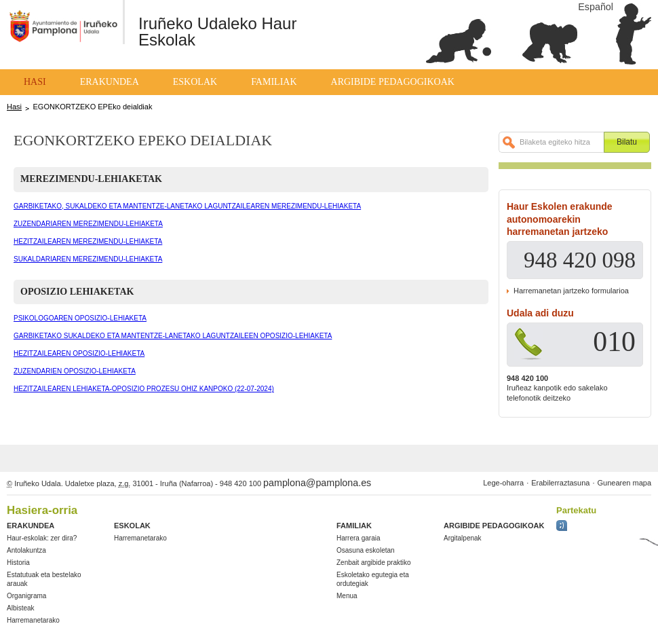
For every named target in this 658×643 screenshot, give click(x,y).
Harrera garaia (358, 538)
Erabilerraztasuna (560, 483)
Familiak (273, 82)
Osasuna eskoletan (365, 550)
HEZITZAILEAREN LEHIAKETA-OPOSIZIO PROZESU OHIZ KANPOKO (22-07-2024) (144, 388)
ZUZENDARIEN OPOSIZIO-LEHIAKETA (75, 371)
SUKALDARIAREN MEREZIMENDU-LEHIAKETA (88, 259)
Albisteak (21, 608)
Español (595, 6)
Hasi (35, 82)
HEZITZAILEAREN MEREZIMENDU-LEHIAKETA (88, 241)
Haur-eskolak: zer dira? (42, 538)
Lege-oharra (503, 483)
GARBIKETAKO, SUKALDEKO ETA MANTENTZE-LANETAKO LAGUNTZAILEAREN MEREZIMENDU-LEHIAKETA (187, 206)
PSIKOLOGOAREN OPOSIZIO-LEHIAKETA (80, 318)
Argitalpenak (463, 538)
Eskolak (195, 82)
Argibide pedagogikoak (392, 82)
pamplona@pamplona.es (317, 482)
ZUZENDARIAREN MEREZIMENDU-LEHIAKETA (88, 223)
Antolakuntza (26, 550)
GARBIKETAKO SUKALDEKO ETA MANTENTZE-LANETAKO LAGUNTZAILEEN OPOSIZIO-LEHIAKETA (173, 335)
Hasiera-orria (42, 510)
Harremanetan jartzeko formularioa (571, 291)
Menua (346, 596)
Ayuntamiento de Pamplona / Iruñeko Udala (61, 32)
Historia (18, 562)
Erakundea (109, 82)
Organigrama (26, 596)
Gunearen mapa (625, 483)
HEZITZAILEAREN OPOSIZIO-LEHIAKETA (79, 353)
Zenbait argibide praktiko (373, 562)
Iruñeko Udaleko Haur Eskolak (217, 31)
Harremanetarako (33, 620)
